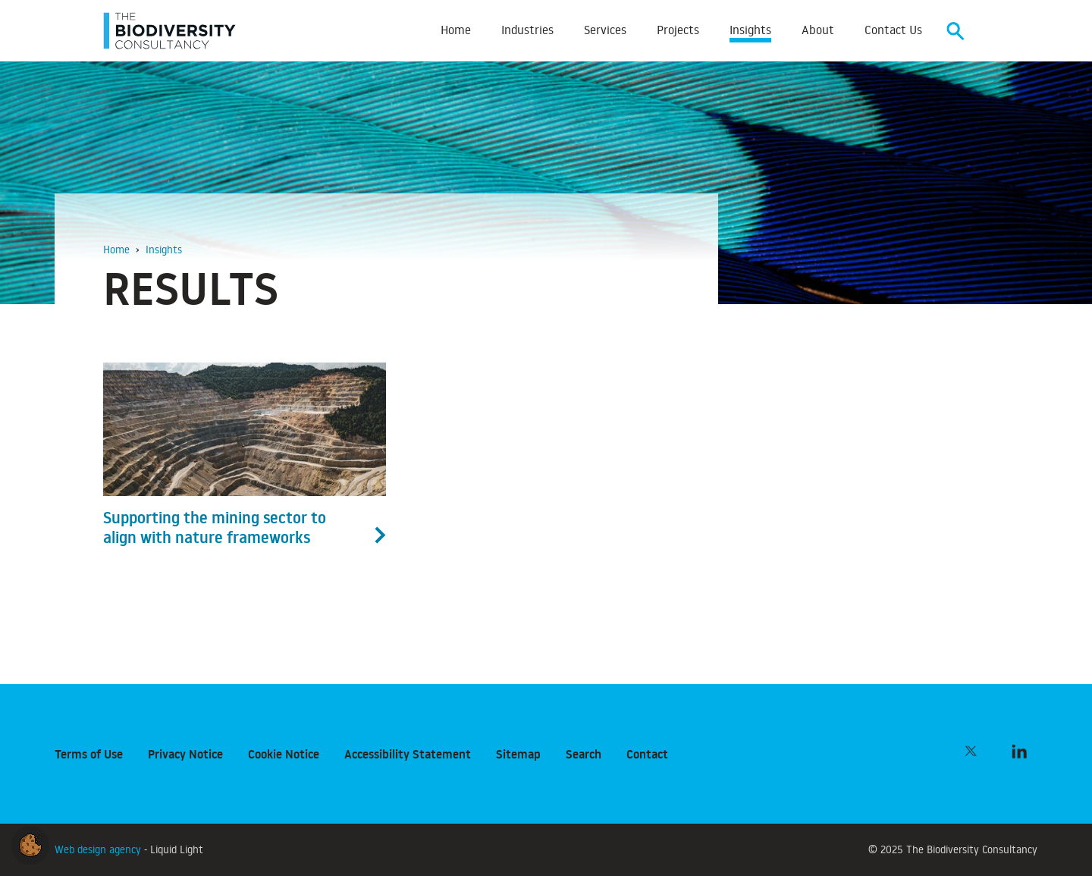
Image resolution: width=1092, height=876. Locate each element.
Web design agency (99, 849)
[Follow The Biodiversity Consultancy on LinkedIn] (1019, 751)
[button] (30, 842)
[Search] (955, 30)
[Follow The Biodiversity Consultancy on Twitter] (970, 751)
